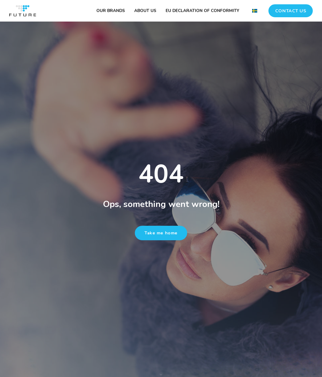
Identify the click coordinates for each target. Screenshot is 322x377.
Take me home (161, 233)
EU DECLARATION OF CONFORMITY (202, 11)
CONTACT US (290, 11)
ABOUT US (145, 11)
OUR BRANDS (110, 11)
